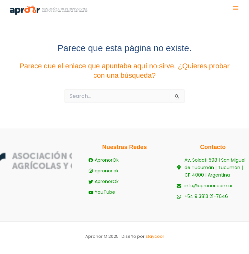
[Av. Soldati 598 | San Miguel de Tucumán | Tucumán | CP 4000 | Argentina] (213, 167)
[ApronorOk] (104, 160)
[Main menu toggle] (236, 8)
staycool (155, 236)
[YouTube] (102, 192)
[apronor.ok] (104, 171)
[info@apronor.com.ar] (205, 186)
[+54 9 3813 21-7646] (202, 196)
